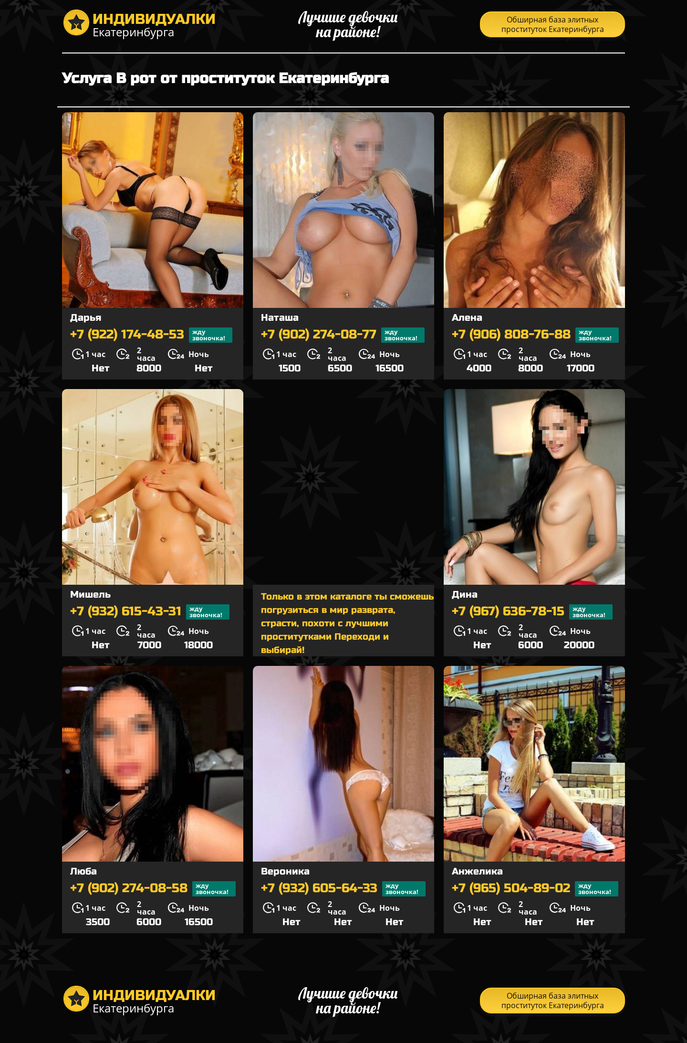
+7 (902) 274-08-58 (153, 888)
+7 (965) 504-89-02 (535, 888)
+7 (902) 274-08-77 (343, 335)
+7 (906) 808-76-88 (535, 335)
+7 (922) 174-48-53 (151, 335)
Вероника (285, 871)
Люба (83, 871)
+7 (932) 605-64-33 (343, 888)
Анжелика (477, 871)
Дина (465, 595)
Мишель (90, 595)
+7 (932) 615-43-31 (149, 612)
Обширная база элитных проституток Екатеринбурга (552, 24)
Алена (467, 318)
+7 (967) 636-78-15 (532, 612)
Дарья (85, 318)
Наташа (280, 318)
